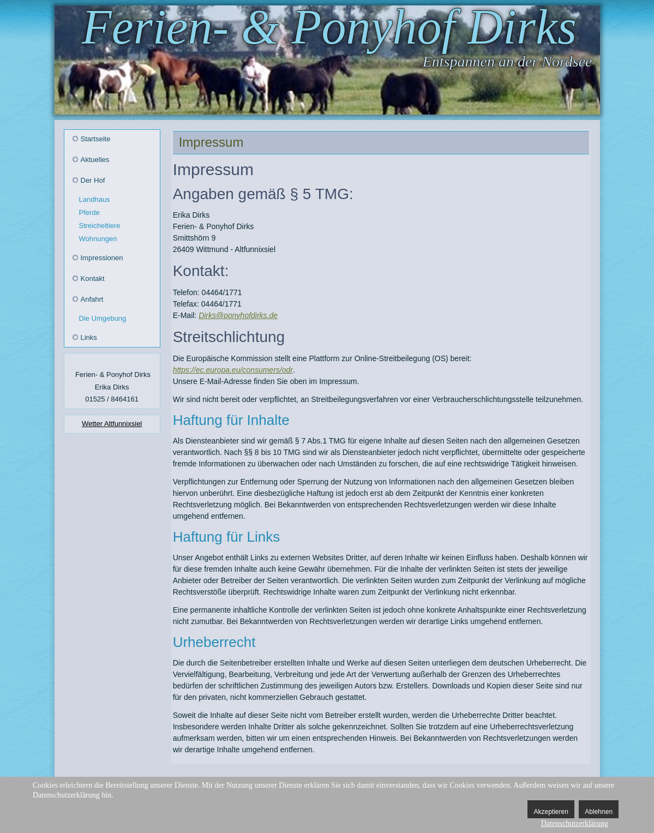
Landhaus (94, 199)
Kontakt (93, 278)
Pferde (89, 212)
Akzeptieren (550, 812)
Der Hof (93, 180)
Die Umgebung (103, 318)
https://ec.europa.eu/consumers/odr (233, 369)
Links (89, 337)
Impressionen (102, 258)
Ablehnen (599, 812)
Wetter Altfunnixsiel (112, 424)
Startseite (96, 139)
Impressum (211, 142)
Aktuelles (95, 159)
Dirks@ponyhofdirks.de (238, 315)
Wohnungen (98, 239)
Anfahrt (92, 299)
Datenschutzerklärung (574, 823)
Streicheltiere (100, 225)
